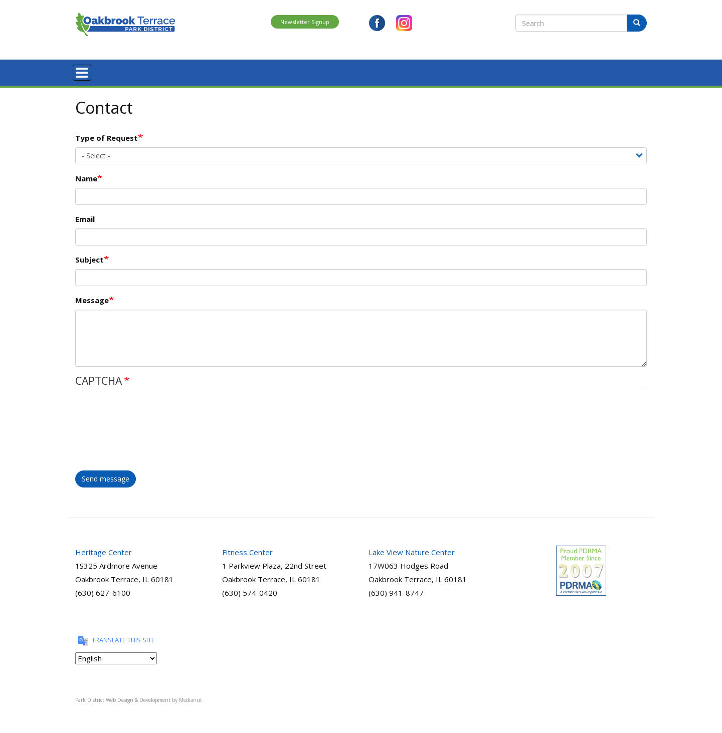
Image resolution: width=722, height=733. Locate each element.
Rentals (345, 71)
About (113, 71)
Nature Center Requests (403, 71)
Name (86, 176)
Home (82, 71)
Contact (489, 71)
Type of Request (106, 135)
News (457, 71)
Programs (185, 71)
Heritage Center (103, 550)
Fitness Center (247, 550)
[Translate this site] (116, 656)
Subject (89, 257)
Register (146, 71)
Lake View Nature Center (412, 550)
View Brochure (534, 71)
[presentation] (116, 432)
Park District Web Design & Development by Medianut (138, 697)
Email (85, 216)
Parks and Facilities (239, 71)
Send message (105, 476)
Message (92, 298)
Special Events (300, 71)
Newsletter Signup (304, 22)
